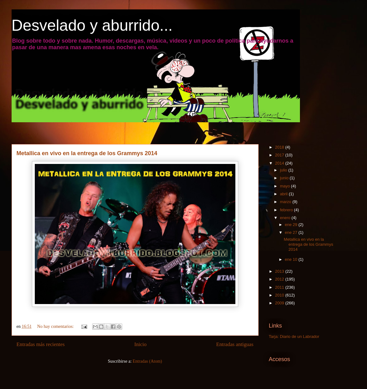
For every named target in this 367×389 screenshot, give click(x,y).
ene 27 (291, 232)
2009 (280, 303)
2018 (280, 147)
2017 (280, 155)
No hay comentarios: (56, 326)
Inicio (140, 344)
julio (284, 170)
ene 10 (291, 259)
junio (285, 178)
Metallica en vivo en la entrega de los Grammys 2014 (87, 153)
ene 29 (291, 224)
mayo (285, 186)
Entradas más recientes (41, 344)
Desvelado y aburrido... (92, 25)
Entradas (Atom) (147, 361)
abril (284, 194)
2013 (280, 271)
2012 (280, 279)
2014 (280, 163)
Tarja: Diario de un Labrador (294, 336)
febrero (287, 210)
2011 (280, 287)
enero (285, 217)
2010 (280, 295)
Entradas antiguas (235, 344)
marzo (286, 201)
